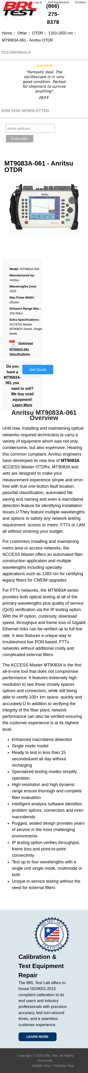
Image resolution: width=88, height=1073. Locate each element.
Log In (38, 2)
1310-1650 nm (60, 33)
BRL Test (51, 1055)
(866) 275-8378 (52, 14)
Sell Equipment (58, 2)
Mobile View (41, 1066)
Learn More (22, 405)
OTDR (37, 33)
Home (7, 33)
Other (22, 33)
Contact (80, 2)
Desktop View (64, 1066)
